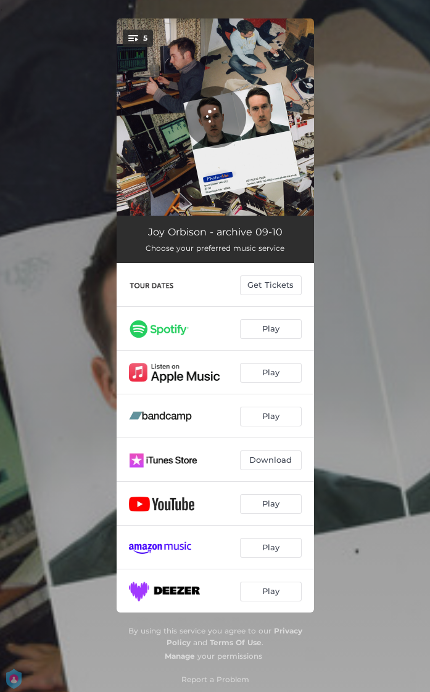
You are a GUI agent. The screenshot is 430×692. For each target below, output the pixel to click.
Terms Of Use (236, 642)
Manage (180, 656)
